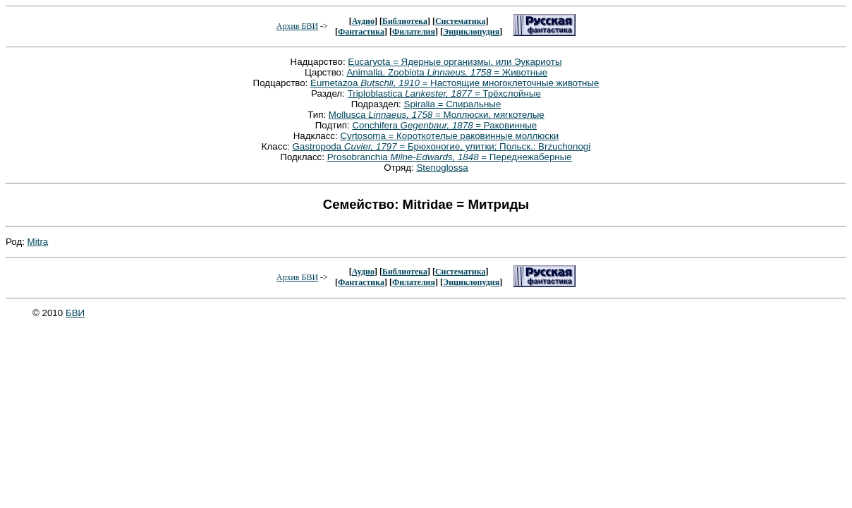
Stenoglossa (442, 167)
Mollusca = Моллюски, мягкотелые (436, 114)
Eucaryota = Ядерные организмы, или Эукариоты (454, 61)
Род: (17, 241)
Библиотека (404, 21)
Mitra (38, 241)
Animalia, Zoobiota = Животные (446, 72)
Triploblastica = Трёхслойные (444, 93)
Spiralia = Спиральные (452, 104)
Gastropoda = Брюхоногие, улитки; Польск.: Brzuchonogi (441, 146)
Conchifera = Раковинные (444, 125)
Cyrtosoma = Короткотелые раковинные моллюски (449, 136)
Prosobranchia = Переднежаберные (449, 157)
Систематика (460, 21)
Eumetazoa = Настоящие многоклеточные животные (454, 83)
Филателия (413, 32)
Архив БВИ (297, 26)
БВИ (75, 313)
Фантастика (361, 32)
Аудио (363, 21)
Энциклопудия (471, 32)
